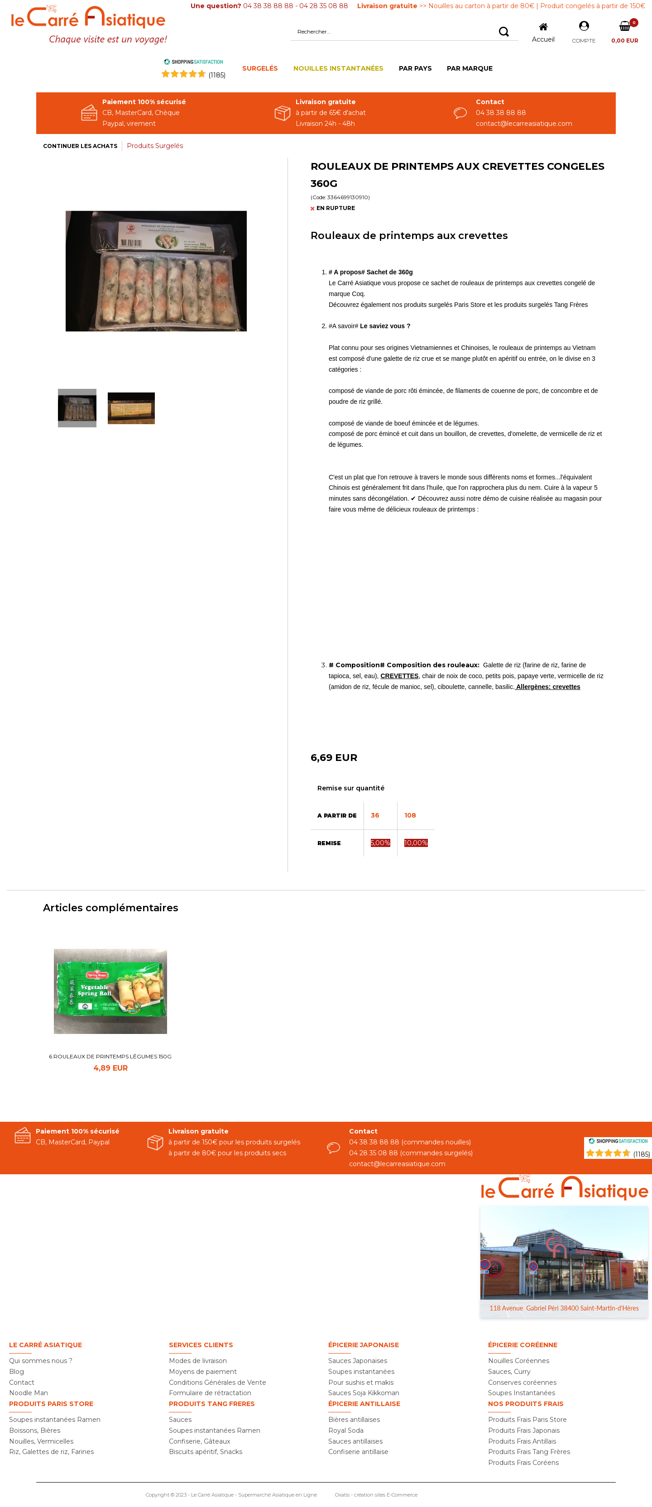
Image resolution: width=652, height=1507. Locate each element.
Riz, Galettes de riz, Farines (51, 1452)
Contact (21, 1382)
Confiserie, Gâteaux (199, 1441)
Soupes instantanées (361, 1372)
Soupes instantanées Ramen (55, 1420)
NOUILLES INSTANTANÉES (338, 68)
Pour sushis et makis (360, 1382)
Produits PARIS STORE (51, 1404)
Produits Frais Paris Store (527, 1420)
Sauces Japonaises (357, 1361)
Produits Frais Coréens (523, 1463)
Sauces (180, 1420)
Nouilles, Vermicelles (41, 1441)
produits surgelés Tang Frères (546, 304)
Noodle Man (28, 1393)
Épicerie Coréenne (522, 1345)
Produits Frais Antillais (522, 1441)
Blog (16, 1372)
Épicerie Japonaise (363, 1345)
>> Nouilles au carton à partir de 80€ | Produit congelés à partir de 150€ (501, 6)
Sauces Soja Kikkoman (363, 1393)
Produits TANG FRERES (212, 1404)
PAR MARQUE (470, 68)
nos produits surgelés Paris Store (438, 304)
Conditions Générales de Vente (217, 1382)
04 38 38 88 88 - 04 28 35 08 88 (269, 6)
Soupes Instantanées (521, 1393)
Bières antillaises (354, 1420)
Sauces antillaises (355, 1441)
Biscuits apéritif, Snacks (205, 1452)
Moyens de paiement (203, 1372)
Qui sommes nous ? (40, 1361)
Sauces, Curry (509, 1372)
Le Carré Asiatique (45, 1345)
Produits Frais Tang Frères (529, 1452)
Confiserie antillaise (358, 1452)
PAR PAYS (415, 68)
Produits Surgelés (155, 146)
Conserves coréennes (522, 1382)
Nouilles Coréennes (518, 1361)
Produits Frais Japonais (524, 1430)
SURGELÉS (260, 68)
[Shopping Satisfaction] (618, 1142)
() (216, 75)
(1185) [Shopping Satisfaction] (641, 1154)
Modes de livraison (198, 1361)
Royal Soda (346, 1430)
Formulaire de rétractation (210, 1393)
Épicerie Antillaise (364, 1404)
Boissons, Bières (34, 1430)
